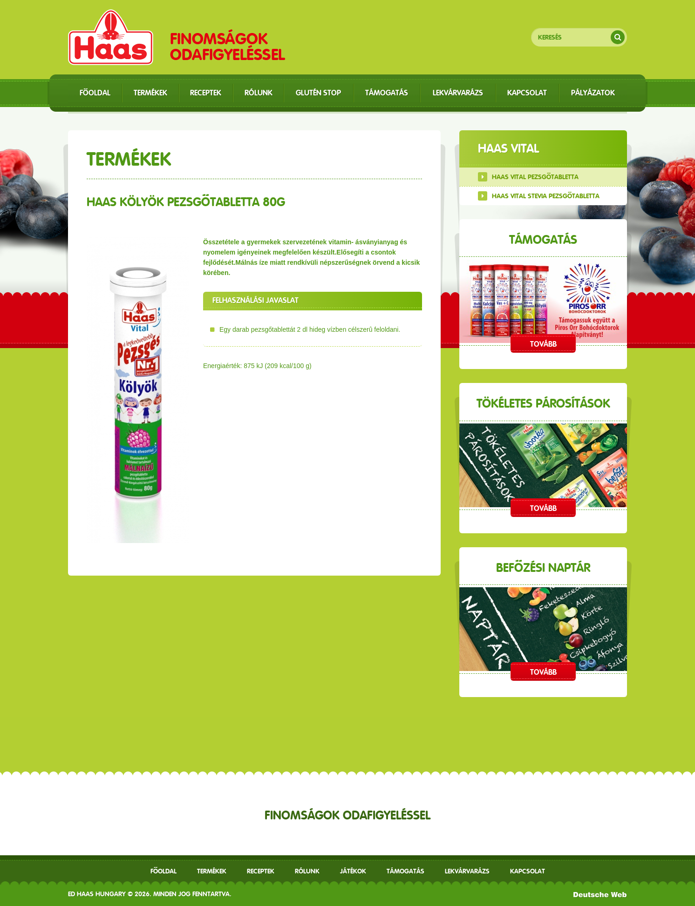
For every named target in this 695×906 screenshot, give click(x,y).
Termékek (211, 871)
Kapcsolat (527, 871)
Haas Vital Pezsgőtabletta (535, 177)
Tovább (543, 344)
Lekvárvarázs (467, 871)
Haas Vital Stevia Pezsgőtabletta (546, 196)
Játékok (353, 871)
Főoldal (163, 871)
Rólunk (307, 871)
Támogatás (405, 871)
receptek (260, 871)
